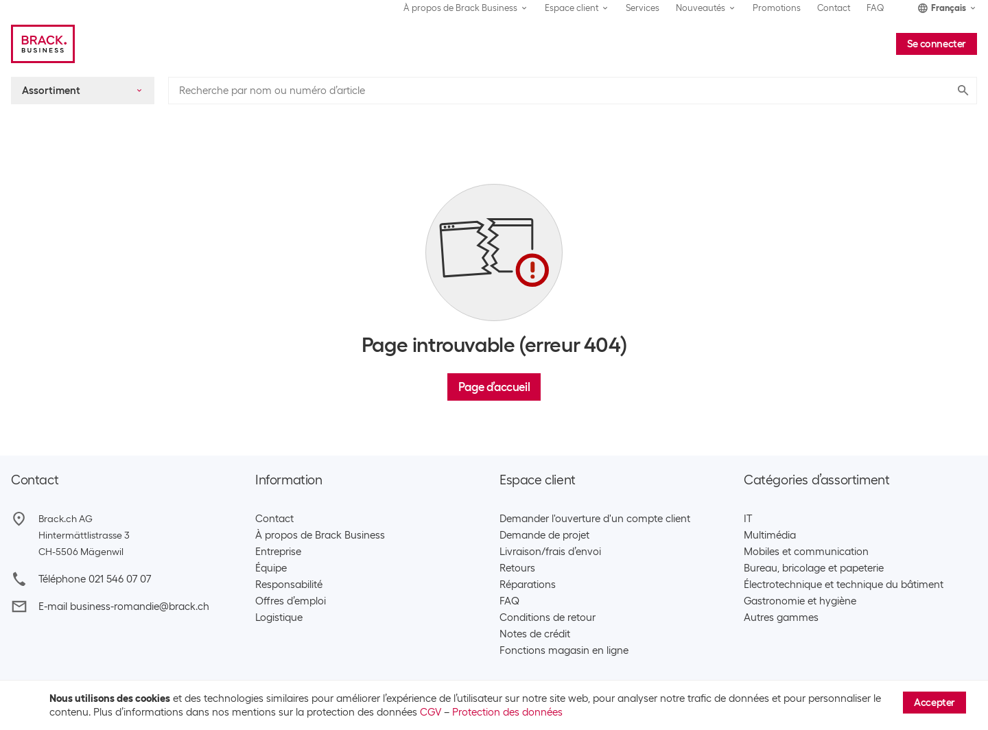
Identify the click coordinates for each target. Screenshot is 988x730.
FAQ (875, 8)
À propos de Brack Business (320, 535)
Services (642, 8)
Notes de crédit (534, 634)
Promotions (777, 8)
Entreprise (278, 551)
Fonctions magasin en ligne (563, 650)
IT (748, 519)
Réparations (527, 584)
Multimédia (770, 535)
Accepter (934, 702)
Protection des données (507, 712)
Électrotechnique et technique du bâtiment (843, 584)
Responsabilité (288, 584)
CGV (430, 712)
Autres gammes (781, 617)
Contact (833, 8)
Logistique (279, 617)
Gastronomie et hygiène (800, 601)
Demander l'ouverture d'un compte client (594, 519)
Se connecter (936, 44)
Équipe (271, 568)
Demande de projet (544, 535)
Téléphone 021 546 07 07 (94, 579)
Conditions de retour (547, 617)
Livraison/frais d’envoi (550, 551)
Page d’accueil (494, 387)
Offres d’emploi (290, 601)
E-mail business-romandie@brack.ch (123, 606)
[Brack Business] (43, 44)
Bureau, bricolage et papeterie (814, 568)
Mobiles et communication (806, 551)
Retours (517, 568)
